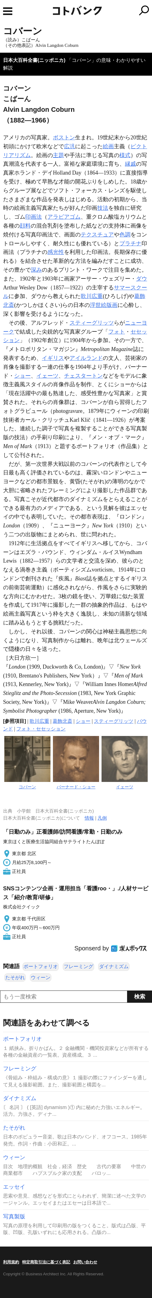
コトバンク (102, 10)
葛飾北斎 (62, 721)
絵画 (108, 146)
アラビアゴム (64, 217)
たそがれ (15, 977)
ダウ (141, 279)
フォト (116, 332)
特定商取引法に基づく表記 (46, 1262)
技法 (102, 208)
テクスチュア (97, 235)
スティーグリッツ (92, 323)
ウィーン (40, 977)
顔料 (25, 226)
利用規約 (11, 1262)
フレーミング (78, 966)
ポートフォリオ (40, 966)
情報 (89, 818)
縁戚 (130, 164)
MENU (7, 11)
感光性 (55, 252)
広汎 (69, 146)
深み (36, 270)
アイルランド (86, 358)
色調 (124, 235)
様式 (124, 155)
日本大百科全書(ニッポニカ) (34, 60)
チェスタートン (83, 376)
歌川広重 (92, 296)
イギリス (53, 358)
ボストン (64, 137)
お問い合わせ (85, 1262)
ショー (22, 376)
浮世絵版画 (104, 305)
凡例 (102, 818)
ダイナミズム (114, 966)
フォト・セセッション (41, 728)
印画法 (33, 217)
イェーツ (47, 376)
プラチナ (130, 243)
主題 (58, 155)
